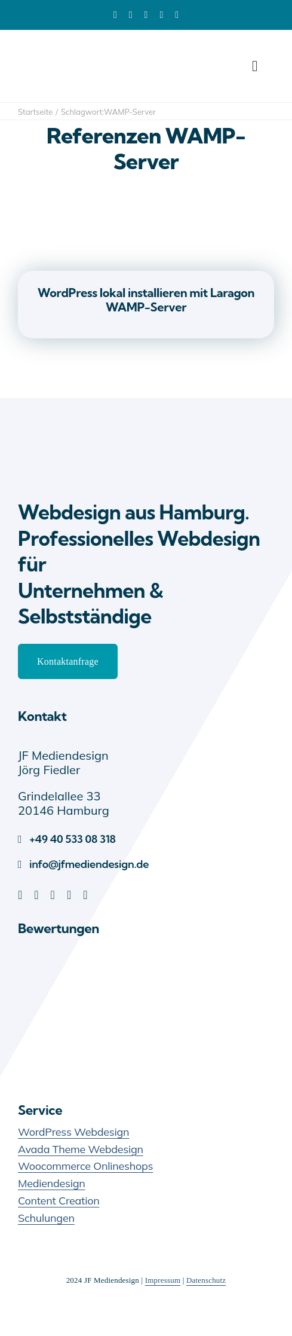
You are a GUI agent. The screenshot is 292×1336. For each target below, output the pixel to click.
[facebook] (131, 15)
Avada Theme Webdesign (80, 1149)
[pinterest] (146, 15)
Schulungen (46, 1218)
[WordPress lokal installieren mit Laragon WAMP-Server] (146, 193)
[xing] (177, 15)
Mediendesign (51, 1183)
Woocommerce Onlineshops (85, 1166)
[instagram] (85, 895)
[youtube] (161, 15)
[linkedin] (115, 15)
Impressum (163, 1280)
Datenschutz (206, 1280)
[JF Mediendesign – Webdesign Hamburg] (77, 432)
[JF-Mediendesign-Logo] (77, 47)
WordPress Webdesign (73, 1132)
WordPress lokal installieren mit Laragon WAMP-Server (146, 299)
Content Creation (58, 1200)
